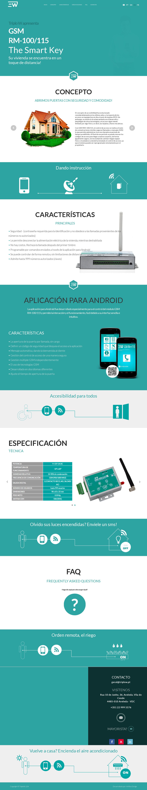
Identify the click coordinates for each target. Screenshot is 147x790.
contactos (93, 4)
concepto (53, 4)
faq (86, 4)
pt (127, 4)
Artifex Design (131, 786)
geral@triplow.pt (120, 682)
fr (138, 4)
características (64, 4)
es (135, 4)
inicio (45, 4)
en (131, 4)
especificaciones (77, 4)
